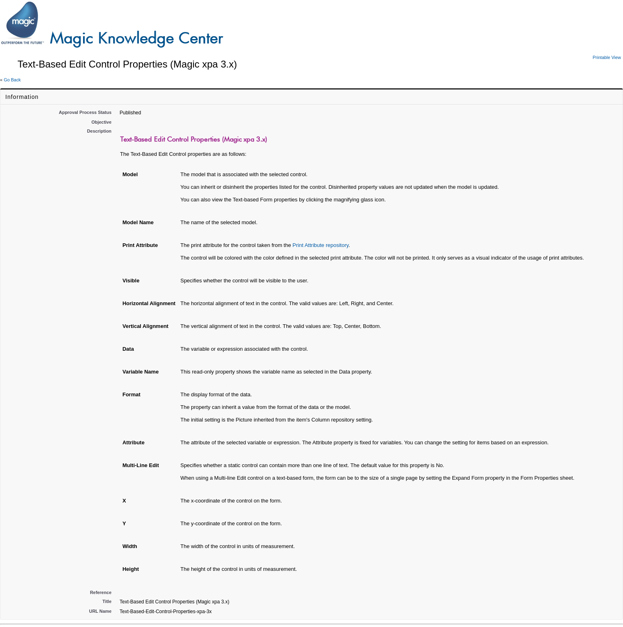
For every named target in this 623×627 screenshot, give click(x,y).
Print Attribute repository (320, 245)
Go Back (12, 79)
